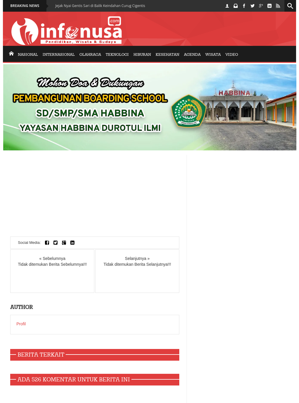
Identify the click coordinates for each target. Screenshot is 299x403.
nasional (28, 54)
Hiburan (142, 54)
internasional (59, 54)
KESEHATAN (167, 54)
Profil (21, 324)
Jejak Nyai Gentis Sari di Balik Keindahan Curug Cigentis (100, 5)
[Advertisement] (94, 196)
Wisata (213, 54)
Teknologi (117, 54)
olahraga (90, 54)
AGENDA (192, 54)
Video (231, 54)
